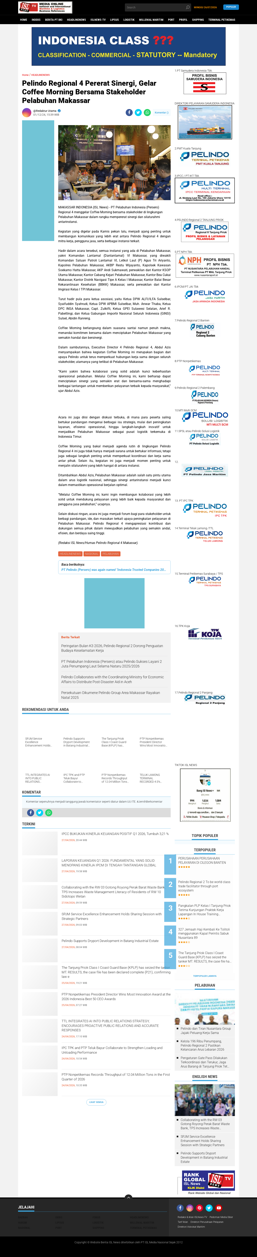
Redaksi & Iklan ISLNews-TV (195, 1200)
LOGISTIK (129, 19)
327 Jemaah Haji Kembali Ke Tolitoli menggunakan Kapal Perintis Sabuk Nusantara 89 (209, 923)
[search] (158, 7)
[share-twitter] (138, 112)
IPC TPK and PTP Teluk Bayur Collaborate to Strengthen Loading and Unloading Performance (116, 1053)
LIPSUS (114, 19)
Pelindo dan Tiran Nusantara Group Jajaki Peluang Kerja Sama (206, 1014)
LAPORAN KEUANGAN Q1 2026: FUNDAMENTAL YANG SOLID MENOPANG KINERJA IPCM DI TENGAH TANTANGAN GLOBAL (110, 869)
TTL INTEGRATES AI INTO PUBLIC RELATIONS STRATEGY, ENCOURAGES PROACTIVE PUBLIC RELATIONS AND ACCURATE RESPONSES (116, 1030)
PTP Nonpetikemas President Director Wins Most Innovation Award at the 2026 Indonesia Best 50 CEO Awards (113, 1003)
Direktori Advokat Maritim (193, 1216)
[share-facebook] (129, 112)
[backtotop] (128, 1182)
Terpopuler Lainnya (204, 959)
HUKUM (22, 1206)
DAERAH (23, 1200)
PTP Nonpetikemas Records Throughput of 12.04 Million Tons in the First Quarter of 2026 (113, 1079)
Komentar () (162, 112)
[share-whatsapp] (147, 112)
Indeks (36, 19)
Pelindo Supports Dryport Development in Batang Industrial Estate (108, 946)
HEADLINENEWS (76, 19)
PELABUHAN (112, 554)
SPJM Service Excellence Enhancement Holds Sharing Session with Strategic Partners (113, 919)
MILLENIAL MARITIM (151, 19)
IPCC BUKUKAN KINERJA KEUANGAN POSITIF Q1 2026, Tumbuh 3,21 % (115, 839)
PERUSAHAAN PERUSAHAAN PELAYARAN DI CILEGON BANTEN (209, 863)
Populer (231, 7)
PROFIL (183, 19)
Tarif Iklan (213, 1206)
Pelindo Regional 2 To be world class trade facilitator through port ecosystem (208, 883)
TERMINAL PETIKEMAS (221, 19)
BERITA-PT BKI (53, 19)
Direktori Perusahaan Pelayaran (197, 1211)
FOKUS (96, 1200)
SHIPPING (198, 19)
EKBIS (58, 1200)
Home (23, 19)
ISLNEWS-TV (98, 19)
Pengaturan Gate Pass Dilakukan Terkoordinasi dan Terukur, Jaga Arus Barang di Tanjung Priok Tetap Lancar (206, 1045)
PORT (171, 19)
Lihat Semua (96, 1103)
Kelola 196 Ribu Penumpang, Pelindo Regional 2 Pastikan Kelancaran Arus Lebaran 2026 (202, 1029)
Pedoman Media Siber (191, 1206)
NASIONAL (92, 554)
